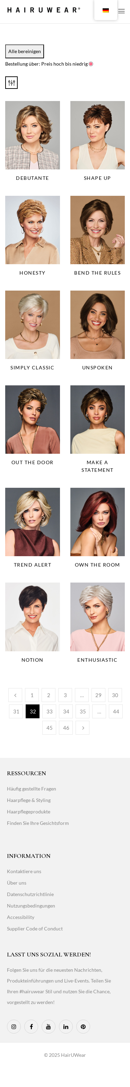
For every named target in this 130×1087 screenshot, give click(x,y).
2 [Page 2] (48, 695)
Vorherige (15, 695)
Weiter (82, 728)
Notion (32, 660)
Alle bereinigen (24, 51)
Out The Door (32, 462)
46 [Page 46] (66, 728)
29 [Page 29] (98, 695)
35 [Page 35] (83, 711)
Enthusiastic (97, 660)
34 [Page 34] (66, 711)
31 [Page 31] (16, 711)
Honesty (32, 273)
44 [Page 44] (116, 711)
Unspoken (97, 367)
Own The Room (97, 565)
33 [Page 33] (49, 711)
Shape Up (97, 178)
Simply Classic (32, 367)
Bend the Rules (97, 273)
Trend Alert (33, 565)
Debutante (32, 178)
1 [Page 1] (32, 695)
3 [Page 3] (65, 695)
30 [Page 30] (115, 695)
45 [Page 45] (49, 728)
